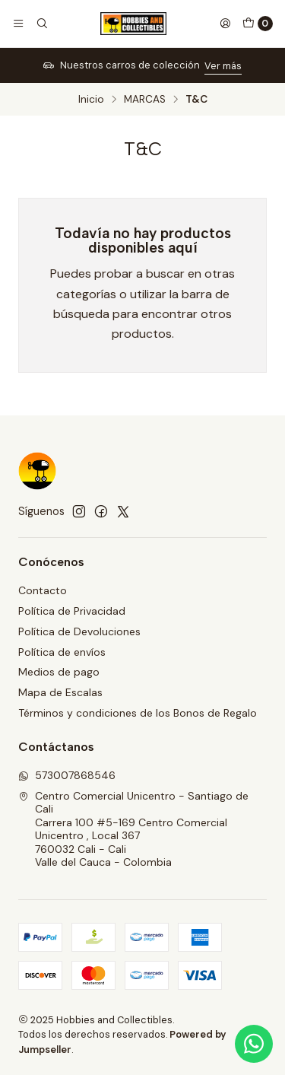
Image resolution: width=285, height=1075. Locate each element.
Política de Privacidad (71, 611)
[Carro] (257, 23)
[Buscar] (41, 23)
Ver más (223, 65)
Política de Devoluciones (79, 631)
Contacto (42, 590)
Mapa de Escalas (60, 692)
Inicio (91, 99)
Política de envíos (62, 652)
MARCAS (145, 99)
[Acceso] (225, 23)
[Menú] (18, 23)
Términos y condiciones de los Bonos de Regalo (137, 713)
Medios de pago (59, 672)
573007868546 (67, 775)
